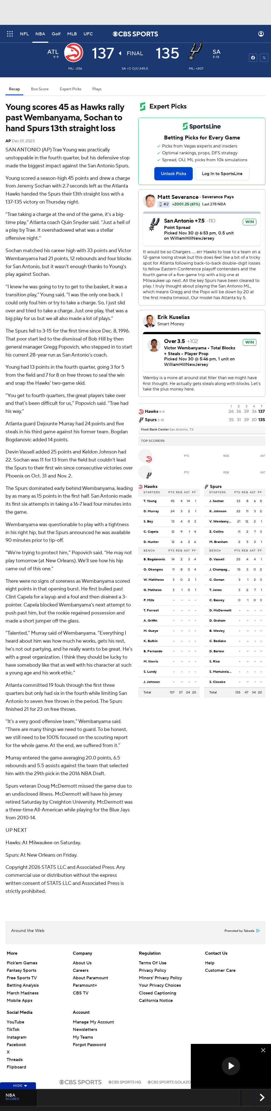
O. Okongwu (153, 569)
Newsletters (85, 1029)
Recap (14, 89)
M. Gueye (151, 631)
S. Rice (214, 661)
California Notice (156, 1000)
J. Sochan (216, 501)
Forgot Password (89, 1044)
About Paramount (90, 978)
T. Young (150, 501)
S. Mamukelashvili (221, 672)
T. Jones (215, 590)
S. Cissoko (217, 682)
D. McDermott (220, 610)
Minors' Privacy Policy (160, 978)
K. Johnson (217, 511)
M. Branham (218, 542)
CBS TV (80, 993)
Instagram (17, 1037)
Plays (96, 89)
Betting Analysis (23, 985)
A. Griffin (150, 620)
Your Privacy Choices (160, 985)
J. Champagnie (220, 569)
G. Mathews (153, 590)
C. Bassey (216, 600)
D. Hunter (151, 542)
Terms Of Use (152, 963)
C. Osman (216, 580)
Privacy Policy (152, 970)
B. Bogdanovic (154, 559)
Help (210, 963)
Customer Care (220, 970)
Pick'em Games (22, 963)
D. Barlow (216, 651)
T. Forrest (151, 610)
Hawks (150, 486)
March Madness (22, 993)
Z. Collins (216, 532)
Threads (15, 1059)
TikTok (13, 1029)
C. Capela (151, 532)
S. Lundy (150, 672)
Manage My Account (93, 1022)
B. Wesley (217, 631)
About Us (82, 963)
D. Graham (217, 620)
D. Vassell (216, 559)
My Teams (83, 1037)
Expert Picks (70, 89)
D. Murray (151, 511)
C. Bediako (217, 641)
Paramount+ (85, 985)
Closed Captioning (157, 993)
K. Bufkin (151, 641)
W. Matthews (154, 580)
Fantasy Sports (21, 970)
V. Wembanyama (221, 521)
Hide (20, 1086)
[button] (231, 1066)
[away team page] (75, 52)
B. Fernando (153, 651)
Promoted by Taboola (242, 931)
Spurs (216, 486)
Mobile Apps (19, 1000)
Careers (80, 970)
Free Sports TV (22, 978)
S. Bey (148, 521)
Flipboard (16, 1067)
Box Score (40, 89)
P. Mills (149, 600)
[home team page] (196, 52)
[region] (231, 1066)
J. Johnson (152, 682)
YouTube (15, 1022)
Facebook (16, 1044)
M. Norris (151, 661)
